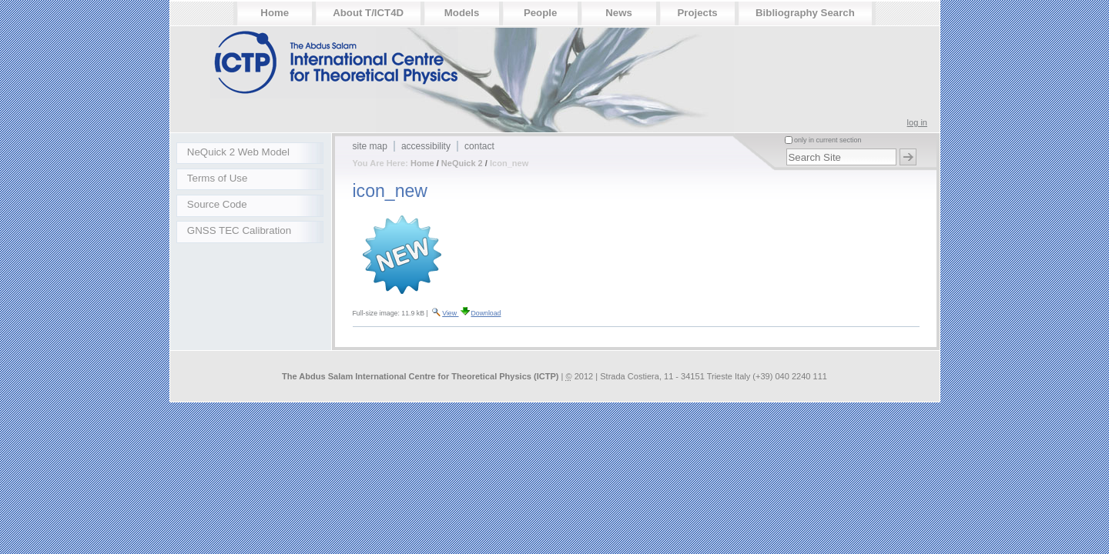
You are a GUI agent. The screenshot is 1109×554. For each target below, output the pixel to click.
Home (274, 12)
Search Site (783, 145)
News (618, 12)
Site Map (370, 146)
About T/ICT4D (368, 12)
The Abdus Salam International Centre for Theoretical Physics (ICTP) (420, 376)
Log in (917, 122)
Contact (479, 146)
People (540, 12)
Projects (697, 12)
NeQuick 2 (462, 163)
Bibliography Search (805, 12)
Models (462, 12)
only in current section (827, 140)
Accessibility (426, 146)
